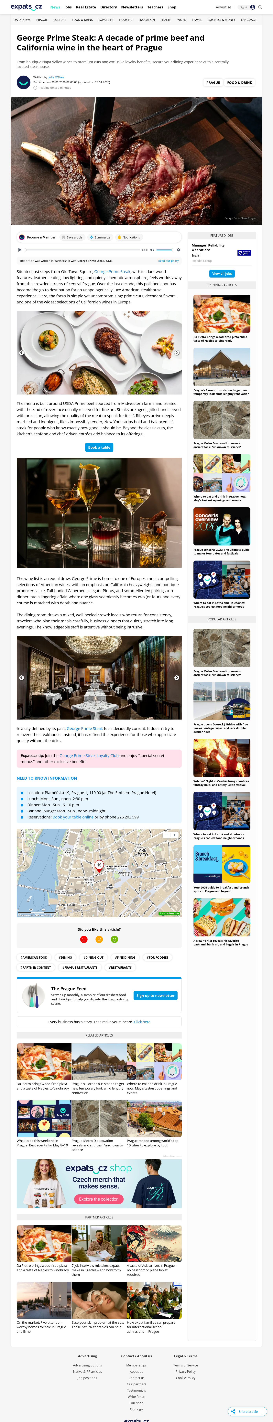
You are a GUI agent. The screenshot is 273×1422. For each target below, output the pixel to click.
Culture (59, 20)
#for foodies (157, 957)
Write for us (136, 1397)
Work (181, 20)
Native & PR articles (87, 1371)
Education (146, 20)
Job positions (87, 1378)
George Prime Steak (112, 271)
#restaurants (120, 967)
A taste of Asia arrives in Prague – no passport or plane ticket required (152, 1270)
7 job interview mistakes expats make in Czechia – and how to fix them (96, 1270)
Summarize (100, 237)
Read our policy (168, 261)
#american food (34, 957)
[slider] (82, 250)
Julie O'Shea (56, 77)
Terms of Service (185, 1365)
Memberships (136, 1365)
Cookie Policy (185, 1378)
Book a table (99, 447)
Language (248, 20)
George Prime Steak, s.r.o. (95, 261)
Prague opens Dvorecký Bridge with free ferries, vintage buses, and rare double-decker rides (220, 728)
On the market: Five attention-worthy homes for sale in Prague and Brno (41, 1327)
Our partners (136, 1384)
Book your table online (73, 817)
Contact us (137, 1378)
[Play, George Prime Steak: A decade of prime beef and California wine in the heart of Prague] (20, 250)
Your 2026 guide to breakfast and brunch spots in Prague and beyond (221, 889)
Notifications (128, 237)
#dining (65, 957)
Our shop (137, 1403)
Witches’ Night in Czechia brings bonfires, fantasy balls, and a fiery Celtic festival (221, 783)
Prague (42, 20)
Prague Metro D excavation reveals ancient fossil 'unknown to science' (97, 1145)
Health (166, 20)
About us (136, 1371)
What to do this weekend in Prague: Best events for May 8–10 (42, 1142)
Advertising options (87, 1365)
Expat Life (106, 20)
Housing (126, 20)
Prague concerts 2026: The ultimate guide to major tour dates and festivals (221, 551)
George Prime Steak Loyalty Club (89, 755)
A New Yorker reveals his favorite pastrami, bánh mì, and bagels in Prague (220, 942)
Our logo (136, 1409)
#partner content (36, 967)
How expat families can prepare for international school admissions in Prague (151, 1327)
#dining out (93, 957)
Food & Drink (82, 20)
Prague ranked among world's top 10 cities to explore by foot (152, 1142)
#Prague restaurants (79, 967)
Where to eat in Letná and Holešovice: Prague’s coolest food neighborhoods (219, 604)
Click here (142, 1021)
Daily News (22, 20)
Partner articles (99, 1217)
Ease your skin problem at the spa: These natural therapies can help (98, 1324)
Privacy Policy (186, 1371)
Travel (197, 20)
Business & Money (221, 20)
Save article (72, 237)
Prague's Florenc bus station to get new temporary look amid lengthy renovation (98, 1088)
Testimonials (136, 1390)
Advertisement (172, 1156)
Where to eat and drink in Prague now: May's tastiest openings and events (152, 1088)
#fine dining (125, 957)
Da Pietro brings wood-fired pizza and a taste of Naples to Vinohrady (43, 1085)
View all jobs (222, 273)
